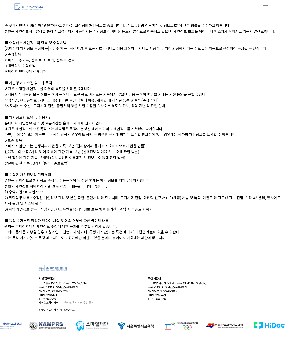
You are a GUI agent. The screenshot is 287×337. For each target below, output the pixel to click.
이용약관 (67, 302)
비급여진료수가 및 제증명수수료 (57, 309)
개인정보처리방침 (49, 302)
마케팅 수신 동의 (84, 302)
